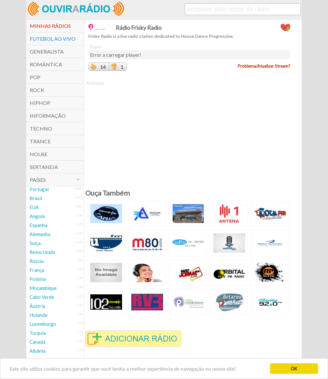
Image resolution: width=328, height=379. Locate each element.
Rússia (36, 261)
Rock (37, 90)
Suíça (35, 243)
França (36, 270)
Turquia (37, 333)
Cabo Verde (41, 297)
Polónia (37, 279)
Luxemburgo (42, 324)
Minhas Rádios (50, 26)
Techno (41, 128)
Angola (37, 216)
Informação (48, 116)
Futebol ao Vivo (53, 39)
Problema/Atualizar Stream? (264, 66)
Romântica (46, 64)
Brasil (35, 198)
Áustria (37, 306)
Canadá (37, 342)
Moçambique (43, 288)
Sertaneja (44, 167)
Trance (40, 141)
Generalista (47, 51)
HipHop (40, 103)
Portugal (39, 189)
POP (35, 77)
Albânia (37, 351)
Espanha (38, 225)
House (38, 154)
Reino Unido (42, 252)
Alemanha (39, 234)
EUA (34, 207)
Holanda (38, 315)
